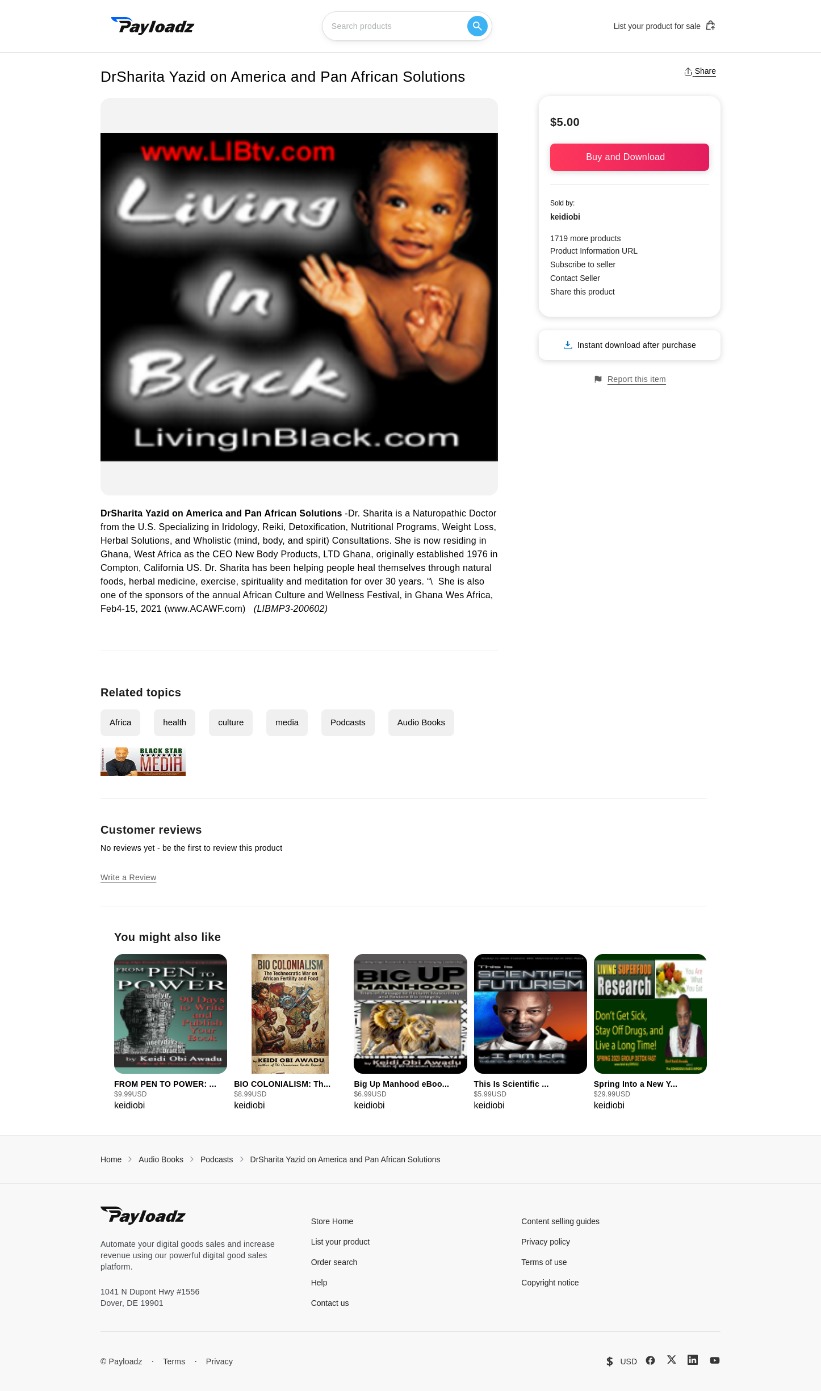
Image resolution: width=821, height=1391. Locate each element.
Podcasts (348, 722)
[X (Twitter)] (671, 1359)
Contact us (330, 1303)
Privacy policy (545, 1241)
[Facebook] (650, 1360)
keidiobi (565, 216)
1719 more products (585, 238)
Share (700, 70)
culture (231, 722)
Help (319, 1282)
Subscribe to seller (582, 264)
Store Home (332, 1221)
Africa (120, 722)
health (174, 722)
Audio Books (421, 722)
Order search (334, 1262)
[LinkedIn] (693, 1360)
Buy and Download (629, 157)
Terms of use (544, 1262)
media (287, 722)
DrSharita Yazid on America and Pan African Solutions (345, 1159)
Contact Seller (575, 278)
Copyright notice (550, 1282)
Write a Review (128, 877)
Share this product (582, 291)
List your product (340, 1241)
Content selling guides (560, 1221)
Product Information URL (594, 250)
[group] (170, 1033)
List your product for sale (665, 25)
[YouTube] (715, 1360)
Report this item (629, 379)
